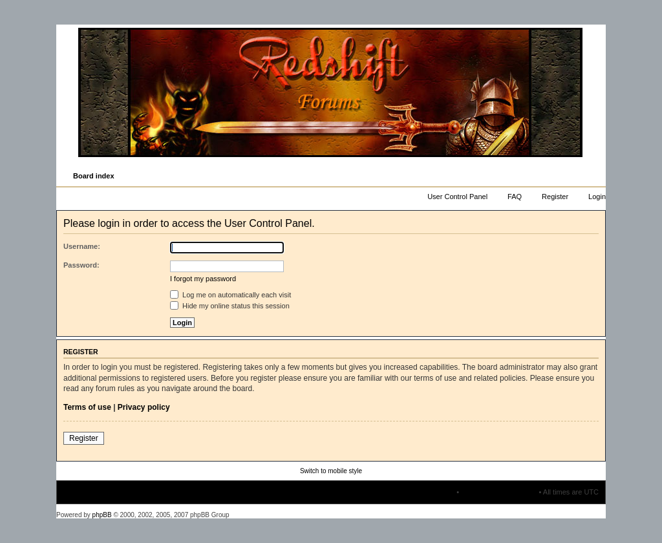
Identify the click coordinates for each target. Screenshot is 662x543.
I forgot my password (203, 278)
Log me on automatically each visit (230, 295)
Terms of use (87, 407)
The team (439, 492)
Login (597, 196)
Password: (81, 265)
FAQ (514, 196)
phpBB (102, 514)
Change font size (595, 176)
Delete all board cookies (499, 492)
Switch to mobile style (331, 470)
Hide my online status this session (230, 306)
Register (555, 196)
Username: (81, 246)
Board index (93, 176)
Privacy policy (144, 407)
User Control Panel (457, 196)
